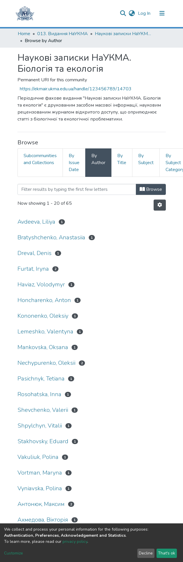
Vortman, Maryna (39, 473)
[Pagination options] (160, 205)
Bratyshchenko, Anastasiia (51, 237)
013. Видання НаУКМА (62, 33)
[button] (132, 13)
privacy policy (75, 541)
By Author (98, 159)
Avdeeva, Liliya (36, 222)
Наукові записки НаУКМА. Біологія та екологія (124, 33)
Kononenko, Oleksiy (42, 316)
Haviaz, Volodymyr (41, 284)
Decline (146, 553)
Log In (145, 13)
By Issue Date (74, 162)
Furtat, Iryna (33, 269)
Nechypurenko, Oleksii (46, 363)
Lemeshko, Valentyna (45, 331)
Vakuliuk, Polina (37, 457)
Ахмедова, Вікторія (42, 520)
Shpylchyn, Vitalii (39, 426)
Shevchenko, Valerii (42, 410)
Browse (151, 189)
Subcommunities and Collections (40, 159)
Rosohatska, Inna (39, 394)
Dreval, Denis (34, 253)
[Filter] (76, 189)
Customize (13, 553)
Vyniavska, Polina (39, 488)
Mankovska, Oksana (42, 347)
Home (24, 33)
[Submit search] (123, 13)
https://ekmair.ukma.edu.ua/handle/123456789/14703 (76, 89)
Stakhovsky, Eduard (42, 441)
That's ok (166, 553)
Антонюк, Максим (41, 504)
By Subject (146, 159)
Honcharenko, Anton (44, 300)
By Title (121, 159)
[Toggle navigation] (162, 13)
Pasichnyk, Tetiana (41, 379)
